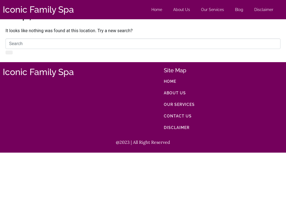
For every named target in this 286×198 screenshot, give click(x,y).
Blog (239, 9)
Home (156, 9)
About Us (181, 9)
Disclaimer (263, 9)
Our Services (212, 9)
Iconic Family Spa (38, 9)
